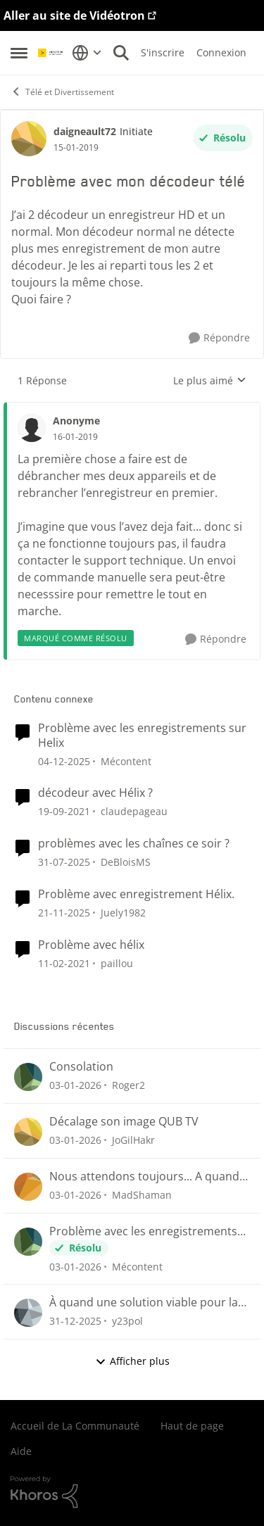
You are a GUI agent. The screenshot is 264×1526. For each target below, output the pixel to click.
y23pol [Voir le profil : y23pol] (127, 1321)
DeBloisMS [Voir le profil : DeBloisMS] (126, 862)
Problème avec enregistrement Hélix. (136, 894)
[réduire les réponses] (132, 409)
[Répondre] (219, 338)
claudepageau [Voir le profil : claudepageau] (134, 811)
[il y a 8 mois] (64, 760)
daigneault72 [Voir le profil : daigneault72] (85, 131)
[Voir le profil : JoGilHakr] (28, 1132)
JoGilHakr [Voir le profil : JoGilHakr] (133, 1140)
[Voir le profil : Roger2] (28, 1077)
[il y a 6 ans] (64, 962)
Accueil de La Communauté (75, 1425)
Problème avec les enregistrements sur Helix (142, 735)
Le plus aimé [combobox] (209, 381)
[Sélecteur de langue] (87, 53)
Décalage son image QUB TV (124, 1121)
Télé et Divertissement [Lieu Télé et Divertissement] (62, 92)
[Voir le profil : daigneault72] (28, 138)
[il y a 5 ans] (64, 811)
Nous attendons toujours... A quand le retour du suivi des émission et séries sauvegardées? (144, 1176)
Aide (21, 1451)
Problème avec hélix (91, 945)
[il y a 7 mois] (75, 1085)
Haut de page (192, 1425)
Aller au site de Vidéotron (74, 15)
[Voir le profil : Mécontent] (28, 1242)
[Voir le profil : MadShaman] (28, 1187)
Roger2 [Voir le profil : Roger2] (128, 1085)
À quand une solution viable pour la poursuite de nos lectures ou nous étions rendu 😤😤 (143, 1302)
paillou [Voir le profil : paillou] (117, 962)
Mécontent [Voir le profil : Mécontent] (126, 760)
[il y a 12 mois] (64, 862)
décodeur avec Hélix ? (95, 793)
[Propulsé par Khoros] (132, 1492)
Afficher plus (132, 1361)
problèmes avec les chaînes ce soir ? (134, 843)
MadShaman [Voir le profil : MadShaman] (142, 1195)
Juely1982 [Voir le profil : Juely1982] (123, 912)
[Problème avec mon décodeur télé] (75, 437)
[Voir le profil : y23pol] (28, 1313)
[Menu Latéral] (19, 52)
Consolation (81, 1066)
